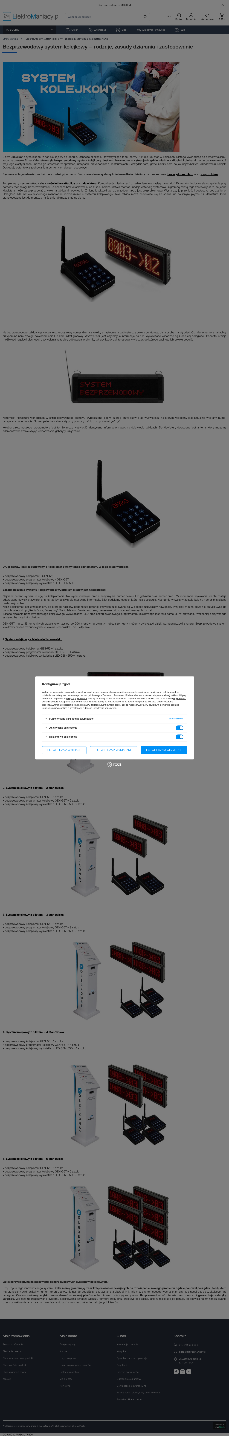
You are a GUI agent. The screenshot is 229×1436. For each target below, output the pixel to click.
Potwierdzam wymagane (113, 750)
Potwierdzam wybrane (64, 750)
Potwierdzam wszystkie (164, 750)
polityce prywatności (76, 698)
